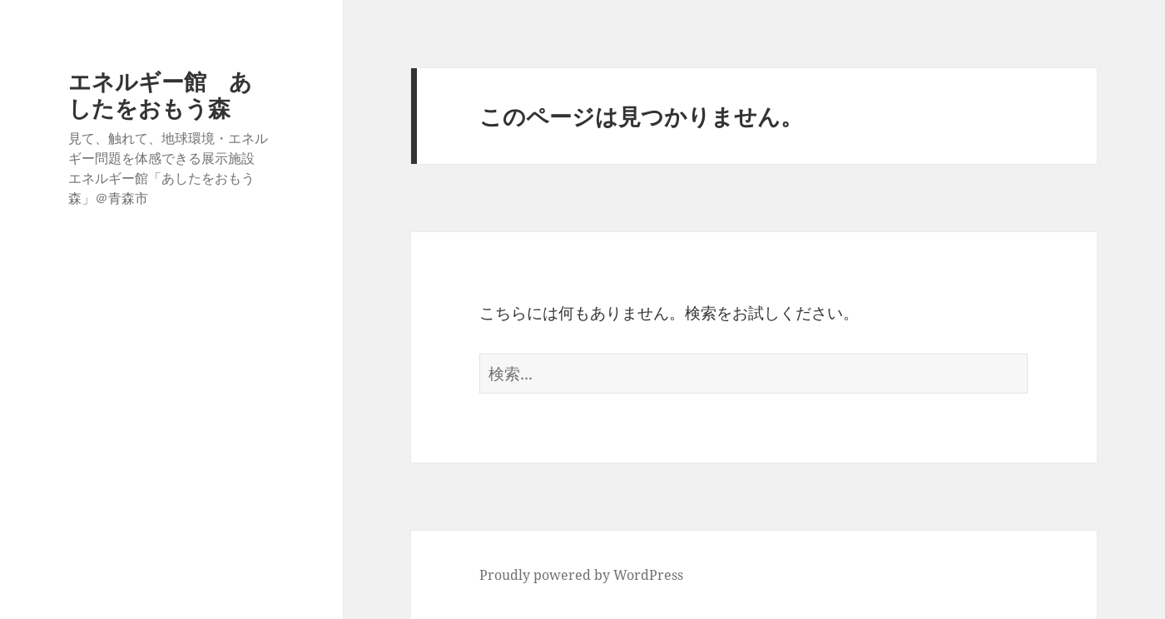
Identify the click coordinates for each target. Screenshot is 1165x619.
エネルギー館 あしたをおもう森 (160, 94)
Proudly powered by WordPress (581, 575)
